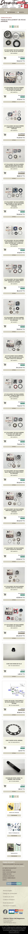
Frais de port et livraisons (9, 905)
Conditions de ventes (8, 896)
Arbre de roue (7, 874)
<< (10, 26)
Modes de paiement (8, 903)
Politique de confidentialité (10, 893)
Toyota (21, 12)
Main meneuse (7, 870)
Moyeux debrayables (9, 877)
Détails (14, 63)
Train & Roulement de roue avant (13, 864)
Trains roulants (6, 17)
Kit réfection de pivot (9, 868)
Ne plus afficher (14, 932)
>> (17, 26)
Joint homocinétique (9, 872)
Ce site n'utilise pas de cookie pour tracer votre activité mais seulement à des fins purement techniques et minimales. (14, 930)
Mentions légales (7, 890)
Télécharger (14, 815)
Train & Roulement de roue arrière (13, 866)
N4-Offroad (10, 12)
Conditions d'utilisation (9, 899)
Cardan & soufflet (8, 876)
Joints (4, 879)
